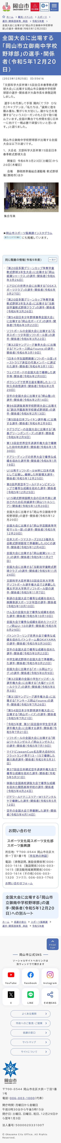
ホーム (10, 17)
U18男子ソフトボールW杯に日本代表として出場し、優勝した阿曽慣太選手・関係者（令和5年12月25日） (31, 474)
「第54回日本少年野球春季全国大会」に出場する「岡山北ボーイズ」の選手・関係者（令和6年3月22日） (31, 321)
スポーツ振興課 (39, 922)
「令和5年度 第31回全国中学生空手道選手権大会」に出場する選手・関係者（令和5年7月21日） (32, 728)
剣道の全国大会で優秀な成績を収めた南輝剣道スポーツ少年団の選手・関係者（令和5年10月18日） (31, 602)
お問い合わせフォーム (19, 883)
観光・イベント (25, 17)
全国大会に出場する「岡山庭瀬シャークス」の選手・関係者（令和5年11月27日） (31, 557)
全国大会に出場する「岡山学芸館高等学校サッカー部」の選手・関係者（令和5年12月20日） (32, 529)
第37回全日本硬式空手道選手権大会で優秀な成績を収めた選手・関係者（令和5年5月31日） (32, 773)
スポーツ (42, 17)
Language (44, 9)
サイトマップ (29, 1042)
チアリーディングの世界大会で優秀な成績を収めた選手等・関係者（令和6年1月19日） (32, 461)
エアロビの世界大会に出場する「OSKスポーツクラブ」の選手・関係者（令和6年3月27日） (32, 290)
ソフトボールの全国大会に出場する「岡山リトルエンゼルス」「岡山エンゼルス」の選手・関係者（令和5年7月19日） (31, 742)
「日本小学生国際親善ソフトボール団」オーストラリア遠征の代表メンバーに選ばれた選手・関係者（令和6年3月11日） (32, 362)
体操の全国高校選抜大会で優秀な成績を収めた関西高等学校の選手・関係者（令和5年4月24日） (31, 787)
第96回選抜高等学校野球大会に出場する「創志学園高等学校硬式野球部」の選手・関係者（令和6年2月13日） (32, 409)
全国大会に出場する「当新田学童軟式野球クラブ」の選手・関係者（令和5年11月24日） (32, 571)
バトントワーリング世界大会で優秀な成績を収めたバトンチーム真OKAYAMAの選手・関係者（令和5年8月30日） (31, 639)
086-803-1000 (22, 1098)
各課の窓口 (20, 922)
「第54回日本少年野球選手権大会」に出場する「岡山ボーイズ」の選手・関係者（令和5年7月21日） (31, 714)
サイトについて (29, 1052)
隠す (54, 260)
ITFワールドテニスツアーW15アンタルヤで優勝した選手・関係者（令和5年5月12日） (32, 801)
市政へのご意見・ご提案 (29, 1023)
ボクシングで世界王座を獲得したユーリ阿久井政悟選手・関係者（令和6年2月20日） (31, 386)
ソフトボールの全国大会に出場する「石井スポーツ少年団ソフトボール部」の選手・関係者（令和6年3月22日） (31, 335)
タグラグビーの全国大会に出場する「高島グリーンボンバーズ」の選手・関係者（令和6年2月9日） (31, 433)
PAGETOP (52, 946)
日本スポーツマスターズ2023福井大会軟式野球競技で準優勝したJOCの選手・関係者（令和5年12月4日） (31, 543)
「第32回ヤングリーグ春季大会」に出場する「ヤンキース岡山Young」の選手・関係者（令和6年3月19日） (31, 348)
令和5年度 (38, 21)
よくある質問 (29, 1014)
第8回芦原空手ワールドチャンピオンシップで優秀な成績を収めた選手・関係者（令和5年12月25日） (31, 488)
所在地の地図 (38, 856)
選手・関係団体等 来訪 (15, 21)
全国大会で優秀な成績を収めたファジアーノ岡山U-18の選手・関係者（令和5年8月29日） (32, 626)
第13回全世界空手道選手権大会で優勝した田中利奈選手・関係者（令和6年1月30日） (32, 447)
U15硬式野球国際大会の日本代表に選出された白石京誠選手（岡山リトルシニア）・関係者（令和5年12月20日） (31, 502)
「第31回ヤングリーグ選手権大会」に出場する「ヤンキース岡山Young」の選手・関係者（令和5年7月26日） (31, 700)
